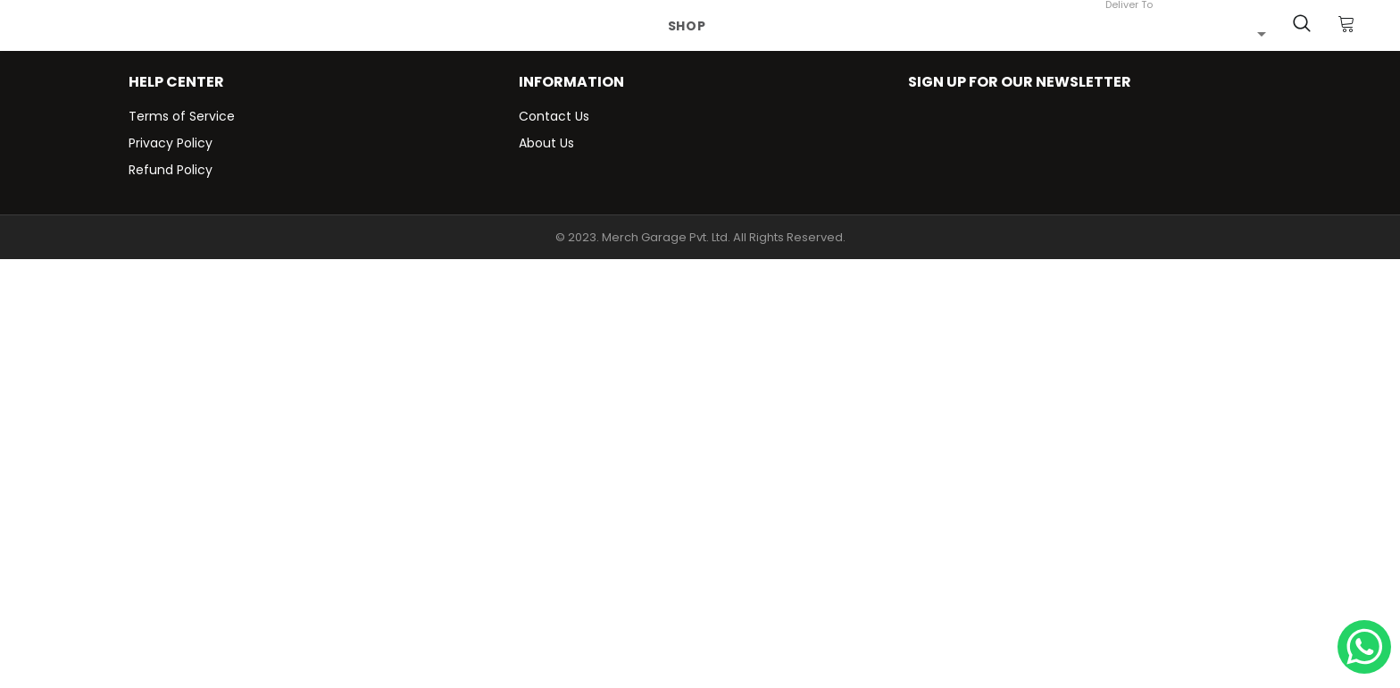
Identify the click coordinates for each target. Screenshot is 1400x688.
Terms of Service (182, 116)
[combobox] (1185, 33)
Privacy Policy (170, 143)
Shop (687, 26)
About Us (546, 143)
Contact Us (554, 116)
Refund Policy (170, 170)
